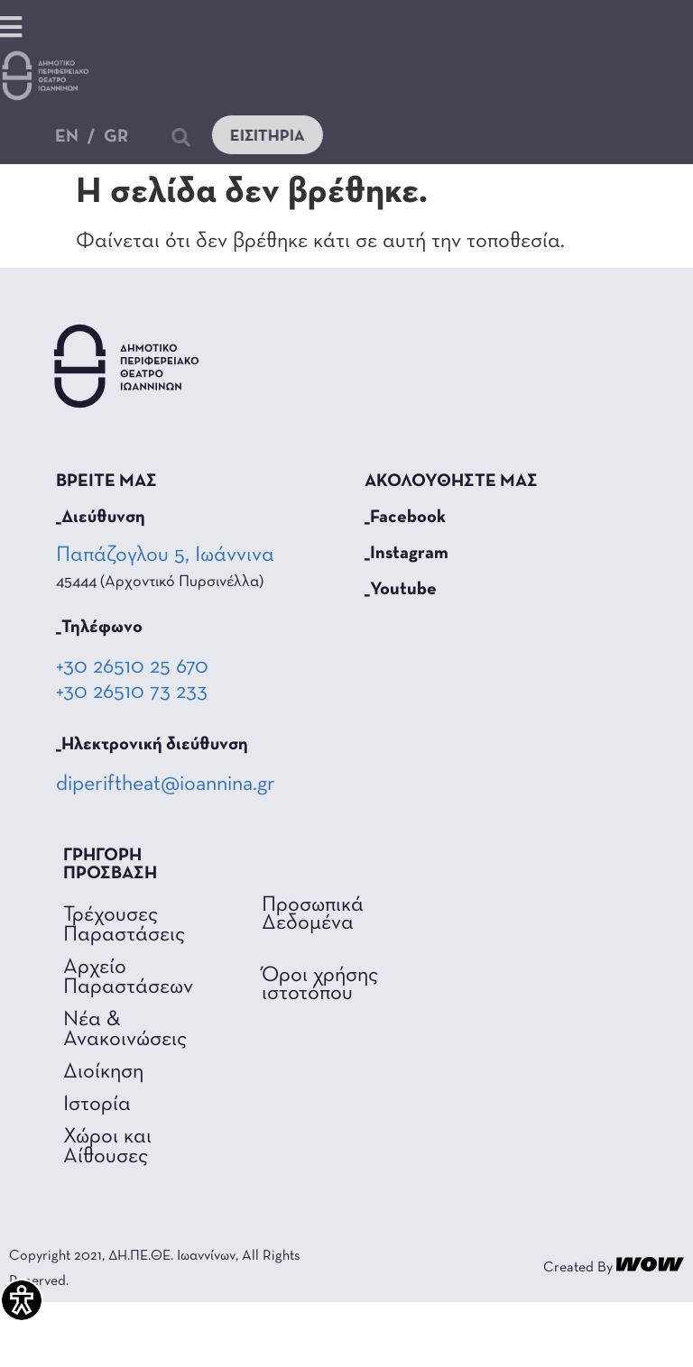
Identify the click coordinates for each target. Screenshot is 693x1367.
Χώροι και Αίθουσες (107, 1147)
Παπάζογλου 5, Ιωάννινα (167, 555)
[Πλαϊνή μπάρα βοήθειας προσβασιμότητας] (21, 1300)
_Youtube (401, 590)
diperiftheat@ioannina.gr (165, 784)
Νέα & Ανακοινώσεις (125, 1029)
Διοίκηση (103, 1072)
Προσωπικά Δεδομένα (313, 914)
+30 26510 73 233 (132, 692)
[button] (289, 48)
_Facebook (405, 518)
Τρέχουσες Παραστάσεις (124, 925)
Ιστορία (97, 1104)
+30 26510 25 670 (132, 667)
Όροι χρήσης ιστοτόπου (320, 985)
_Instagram (406, 554)
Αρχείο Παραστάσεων (128, 977)
